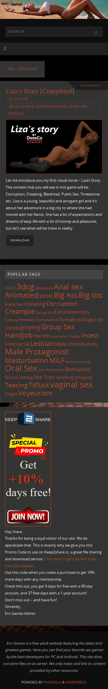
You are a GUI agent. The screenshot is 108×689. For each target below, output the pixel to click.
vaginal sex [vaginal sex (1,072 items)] (71, 384)
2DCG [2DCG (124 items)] (10, 288)
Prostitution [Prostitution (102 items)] (55, 369)
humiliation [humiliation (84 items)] (59, 336)
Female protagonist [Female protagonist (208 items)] (81, 319)
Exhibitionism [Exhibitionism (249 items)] (71, 311)
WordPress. (76, 682)
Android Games (51, 106)
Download (19, 240)
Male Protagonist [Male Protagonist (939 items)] (37, 351)
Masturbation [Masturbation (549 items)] (26, 360)
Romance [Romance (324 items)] (77, 369)
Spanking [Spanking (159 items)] (65, 377)
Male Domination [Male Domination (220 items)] (76, 343)
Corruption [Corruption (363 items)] (61, 303)
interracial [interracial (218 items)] (17, 343)
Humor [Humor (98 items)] (74, 336)
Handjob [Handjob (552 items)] (19, 335)
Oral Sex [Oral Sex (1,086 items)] (21, 368)
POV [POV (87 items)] (41, 370)
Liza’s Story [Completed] (40, 91)
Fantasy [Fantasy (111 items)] (11, 319)
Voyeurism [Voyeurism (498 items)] (35, 393)
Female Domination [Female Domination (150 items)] (38, 319)
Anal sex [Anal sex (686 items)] (68, 286)
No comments (90, 85)
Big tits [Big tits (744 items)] (90, 295)
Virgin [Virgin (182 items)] (11, 394)
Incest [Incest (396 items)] (90, 335)
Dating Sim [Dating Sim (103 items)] (44, 312)
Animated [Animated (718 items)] (22, 295)
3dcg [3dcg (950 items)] (25, 286)
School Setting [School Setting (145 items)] (19, 377)
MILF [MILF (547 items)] (57, 360)
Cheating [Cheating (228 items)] (35, 303)
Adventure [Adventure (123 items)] (44, 288)
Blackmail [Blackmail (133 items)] (14, 304)
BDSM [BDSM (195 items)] (46, 296)
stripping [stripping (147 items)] (83, 377)
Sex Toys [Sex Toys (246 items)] (44, 376)
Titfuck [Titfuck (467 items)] (39, 384)
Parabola (52, 682)
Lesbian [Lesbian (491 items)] (42, 343)
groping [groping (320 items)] (30, 327)
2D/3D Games (21, 106)
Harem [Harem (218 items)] (42, 335)
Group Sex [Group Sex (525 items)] (58, 326)
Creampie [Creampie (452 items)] (20, 311)
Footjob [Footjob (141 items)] (12, 327)
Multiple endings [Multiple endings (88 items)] (77, 361)
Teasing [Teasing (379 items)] (16, 385)
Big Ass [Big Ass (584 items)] (66, 295)
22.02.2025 (18, 99)
